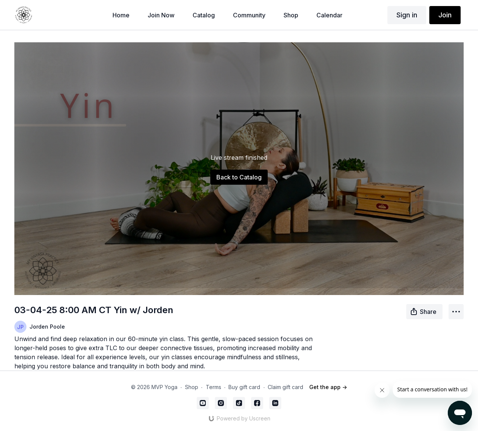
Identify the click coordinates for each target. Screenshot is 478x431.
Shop (191, 387)
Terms (213, 387)
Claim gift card (285, 387)
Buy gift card (244, 387)
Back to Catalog (239, 177)
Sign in (406, 15)
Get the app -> (328, 387)
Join (445, 15)
